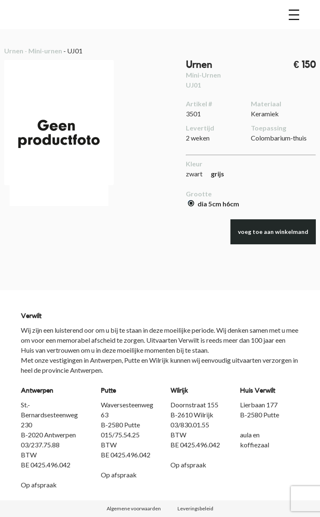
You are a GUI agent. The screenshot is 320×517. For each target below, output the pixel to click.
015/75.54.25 (120, 435)
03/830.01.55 (189, 425)
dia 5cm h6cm (213, 204)
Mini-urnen (45, 51)
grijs (217, 174)
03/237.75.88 (40, 445)
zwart (194, 174)
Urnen (13, 51)
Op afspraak (39, 485)
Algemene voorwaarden (134, 508)
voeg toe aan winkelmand (273, 231)
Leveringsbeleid (195, 508)
